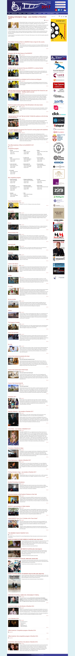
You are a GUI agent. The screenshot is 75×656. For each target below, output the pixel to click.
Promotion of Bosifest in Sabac (15, 448)
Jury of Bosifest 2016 (13, 618)
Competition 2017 (14, 13)
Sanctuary (10, 253)
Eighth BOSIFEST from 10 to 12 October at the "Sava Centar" (23, 518)
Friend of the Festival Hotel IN (15, 383)
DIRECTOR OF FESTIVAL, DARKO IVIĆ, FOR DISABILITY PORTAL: (23, 595)
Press (44, 13)
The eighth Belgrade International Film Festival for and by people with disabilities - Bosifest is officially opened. (28, 130)
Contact (57, 13)
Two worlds (11, 211)
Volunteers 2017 (12, 396)
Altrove (10, 310)
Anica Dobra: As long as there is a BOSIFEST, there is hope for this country (26, 42)
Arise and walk (11, 244)
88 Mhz (10, 275)
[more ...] (47, 48)
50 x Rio (10, 344)
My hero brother (12, 299)
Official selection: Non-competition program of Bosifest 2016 (23, 636)
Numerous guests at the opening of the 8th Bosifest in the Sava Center (25, 105)
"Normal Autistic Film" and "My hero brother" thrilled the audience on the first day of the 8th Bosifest (28, 116)
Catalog (24, 13)
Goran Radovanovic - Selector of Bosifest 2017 (19, 460)
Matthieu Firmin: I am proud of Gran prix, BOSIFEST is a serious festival (25, 68)
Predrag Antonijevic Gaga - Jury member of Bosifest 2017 (22, 472)
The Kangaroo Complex (14, 322)
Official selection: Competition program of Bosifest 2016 (22, 630)
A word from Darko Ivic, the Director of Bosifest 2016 (21, 606)
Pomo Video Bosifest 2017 (14, 201)
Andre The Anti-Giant (13, 332)
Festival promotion (50, 13)
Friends (34, 13)
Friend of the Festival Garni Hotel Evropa (18, 369)
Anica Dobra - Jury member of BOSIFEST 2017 (19, 429)
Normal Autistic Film (13, 232)
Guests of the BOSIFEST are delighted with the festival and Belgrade (24, 79)
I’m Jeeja (10, 286)
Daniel (9, 223)
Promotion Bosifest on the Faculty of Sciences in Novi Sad (22, 494)
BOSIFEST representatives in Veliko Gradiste (19, 506)
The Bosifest (29, 13)
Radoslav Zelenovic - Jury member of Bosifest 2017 (20, 411)
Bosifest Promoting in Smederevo (16, 482)
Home (9, 13)
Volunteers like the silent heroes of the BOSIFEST (20, 53)
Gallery (39, 13)
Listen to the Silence (13, 264)
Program (20, 13)
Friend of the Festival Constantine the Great (18, 356)
